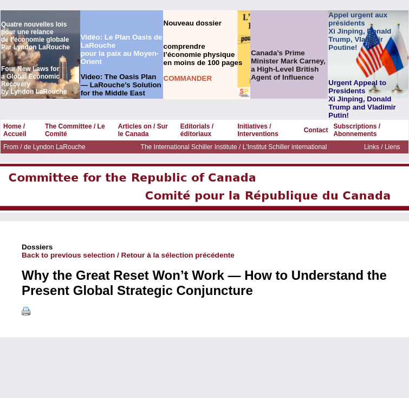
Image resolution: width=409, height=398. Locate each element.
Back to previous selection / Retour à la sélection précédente (128, 255)
